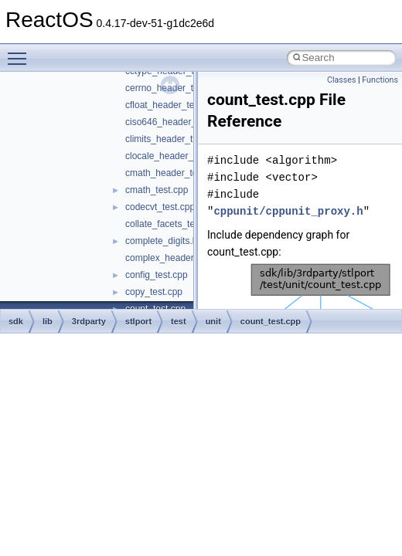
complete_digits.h (161, 241)
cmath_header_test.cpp (173, 173)
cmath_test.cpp (156, 190)
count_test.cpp (270, 321)
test (178, 321)
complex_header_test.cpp (178, 258)
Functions (380, 80)
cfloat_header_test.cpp (172, 105)
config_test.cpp (156, 275)
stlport (138, 321)
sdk (16, 321)
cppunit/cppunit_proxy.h (288, 211)
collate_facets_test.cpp (172, 224)
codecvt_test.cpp (160, 207)
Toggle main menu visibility (21, 51)
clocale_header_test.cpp (175, 156)
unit (213, 321)
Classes (341, 80)
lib (48, 321)
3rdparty (89, 321)
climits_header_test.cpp (174, 139)
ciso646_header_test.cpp (177, 122)
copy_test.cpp (153, 291)
